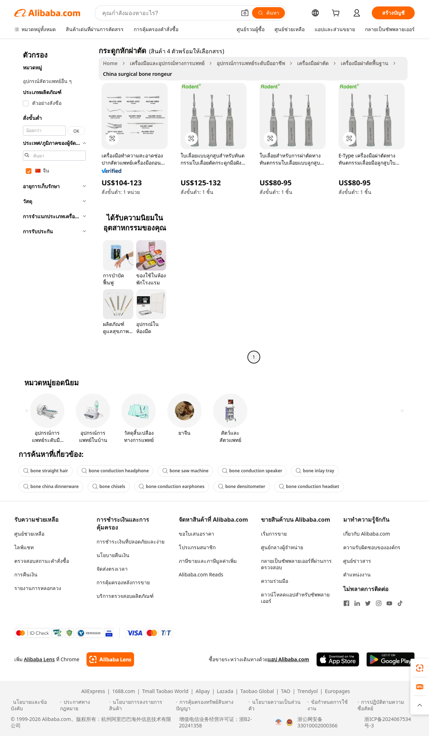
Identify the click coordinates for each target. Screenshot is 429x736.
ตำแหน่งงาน (357, 574)
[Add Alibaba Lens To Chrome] (110, 659)
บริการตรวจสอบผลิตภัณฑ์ (125, 596)
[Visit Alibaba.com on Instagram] (378, 603)
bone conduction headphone (115, 471)
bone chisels (108, 486)
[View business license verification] (278, 722)
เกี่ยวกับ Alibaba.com (366, 533)
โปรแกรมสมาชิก (197, 547)
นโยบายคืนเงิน (113, 555)
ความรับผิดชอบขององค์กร (371, 547)
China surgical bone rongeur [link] (137, 73)
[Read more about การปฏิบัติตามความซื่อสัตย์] (388, 705)
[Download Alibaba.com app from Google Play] (390, 659)
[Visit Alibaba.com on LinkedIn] (357, 603)
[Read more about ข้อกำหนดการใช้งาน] (331, 705)
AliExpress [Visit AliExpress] (93, 691)
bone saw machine (185, 471)
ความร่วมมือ (274, 580)
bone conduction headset (309, 486)
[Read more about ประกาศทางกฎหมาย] (83, 705)
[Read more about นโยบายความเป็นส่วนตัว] (276, 705)
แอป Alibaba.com (288, 659)
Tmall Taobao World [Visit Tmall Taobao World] (165, 691)
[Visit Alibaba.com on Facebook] (346, 603)
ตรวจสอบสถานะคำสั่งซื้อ (41, 560)
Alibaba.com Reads (201, 574)
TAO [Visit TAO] (285, 691)
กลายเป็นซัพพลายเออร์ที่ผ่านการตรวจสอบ (296, 564)
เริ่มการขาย (274, 533)
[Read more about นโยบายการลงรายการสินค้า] (141, 705)
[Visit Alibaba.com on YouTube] (389, 603)
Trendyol (307, 691)
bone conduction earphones (171, 486)
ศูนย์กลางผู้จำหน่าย (282, 547)
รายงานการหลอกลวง (37, 588)
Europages (337, 691)
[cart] (337, 14)
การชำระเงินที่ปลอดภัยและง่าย (130, 541)
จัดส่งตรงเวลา (112, 568)
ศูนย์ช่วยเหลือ (29, 533)
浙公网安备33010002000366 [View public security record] (317, 722)
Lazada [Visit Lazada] (225, 691)
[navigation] (54, 204)
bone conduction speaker (252, 471)
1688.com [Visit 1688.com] (123, 691)
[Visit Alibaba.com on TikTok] (400, 603)
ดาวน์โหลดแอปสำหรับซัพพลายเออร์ (295, 597)
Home (110, 63)
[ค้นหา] (268, 13)
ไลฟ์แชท (24, 547)
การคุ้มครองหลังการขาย (123, 582)
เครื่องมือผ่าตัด (313, 63)
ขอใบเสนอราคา (196, 533)
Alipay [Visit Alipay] (203, 691)
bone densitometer (241, 486)
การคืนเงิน (26, 574)
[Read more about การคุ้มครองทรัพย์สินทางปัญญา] (211, 705)
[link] (419, 668)
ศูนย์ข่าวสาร (357, 560)
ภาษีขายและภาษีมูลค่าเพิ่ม (208, 560)
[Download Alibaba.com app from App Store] (337, 659)
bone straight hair (45, 471)
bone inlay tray (315, 471)
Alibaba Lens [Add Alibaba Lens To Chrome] (39, 659)
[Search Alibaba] (168, 13)
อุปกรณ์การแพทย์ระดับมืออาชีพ (251, 63)
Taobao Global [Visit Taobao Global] (257, 691)
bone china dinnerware (51, 486)
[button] (245, 13)
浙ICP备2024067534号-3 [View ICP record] (387, 722)
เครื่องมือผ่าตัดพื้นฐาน (364, 63)
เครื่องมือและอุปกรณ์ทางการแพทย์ (167, 63)
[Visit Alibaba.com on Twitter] (368, 603)
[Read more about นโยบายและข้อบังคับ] (34, 705)
